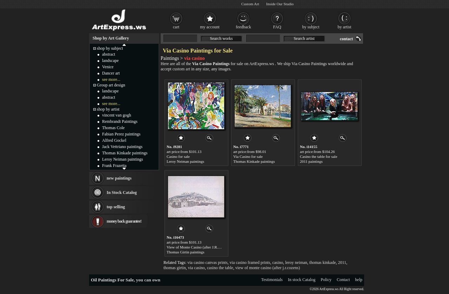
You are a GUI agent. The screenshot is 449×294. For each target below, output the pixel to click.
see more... (111, 79)
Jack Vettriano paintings (122, 146)
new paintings (119, 178)
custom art (181, 68)
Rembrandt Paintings (120, 121)
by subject (311, 26)
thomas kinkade (322, 262)
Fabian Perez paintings (121, 134)
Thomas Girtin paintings (186, 252)
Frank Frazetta (114, 165)
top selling (116, 206)
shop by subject (110, 48)
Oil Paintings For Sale (112, 279)
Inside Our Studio (280, 4)
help (358, 279)
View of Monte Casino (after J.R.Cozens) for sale (205, 247)
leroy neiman (296, 262)
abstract (108, 54)
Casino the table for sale (318, 156)
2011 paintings (311, 161)
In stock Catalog (302, 279)
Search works (221, 38)
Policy (326, 279)
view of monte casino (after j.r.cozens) (267, 267)
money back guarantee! (124, 221)
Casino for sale (178, 156)
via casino (196, 267)
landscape (110, 60)
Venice (108, 66)
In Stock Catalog (122, 192)
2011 (342, 262)
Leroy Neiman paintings (185, 161)
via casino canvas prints (207, 262)
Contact (343, 279)
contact (346, 38)
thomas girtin (174, 267)
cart (176, 26)
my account (210, 26)
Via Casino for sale (248, 156)
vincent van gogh (116, 115)
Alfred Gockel (114, 140)
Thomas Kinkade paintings (254, 161)
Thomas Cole (113, 127)
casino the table (220, 267)
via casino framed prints (250, 262)
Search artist (304, 38)
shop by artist (108, 109)
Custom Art (250, 4)
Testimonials (272, 279)
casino (277, 262)
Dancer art (111, 73)
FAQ (277, 26)
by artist (344, 26)
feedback (243, 26)
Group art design (111, 85)
